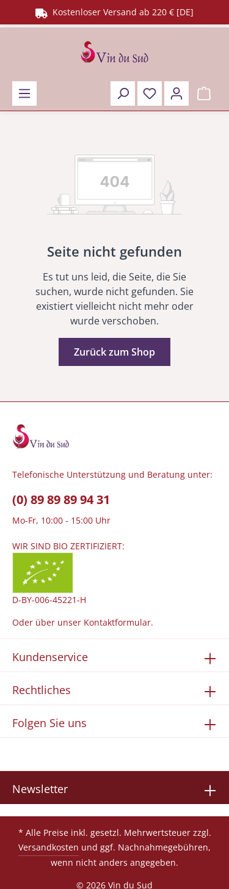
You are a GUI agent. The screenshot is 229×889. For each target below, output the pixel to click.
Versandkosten (48, 847)
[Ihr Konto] (176, 93)
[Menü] (24, 93)
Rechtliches (41, 689)
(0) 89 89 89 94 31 (61, 499)
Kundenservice (50, 656)
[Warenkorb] (204, 93)
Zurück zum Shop (114, 352)
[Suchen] (123, 93)
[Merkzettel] (149, 93)
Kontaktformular (117, 622)
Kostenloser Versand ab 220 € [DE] (114, 12)
